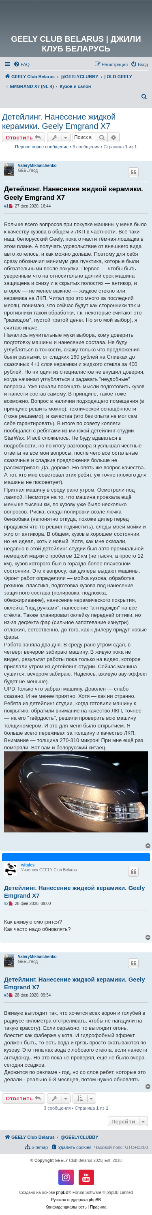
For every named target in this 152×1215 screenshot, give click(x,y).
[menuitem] (21, 64)
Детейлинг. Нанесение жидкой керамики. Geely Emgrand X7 (59, 121)
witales (27, 865)
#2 (6, 903)
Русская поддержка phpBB (76, 1200)
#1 (6, 206)
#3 (6, 995)
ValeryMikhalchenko (37, 165)
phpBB (62, 1192)
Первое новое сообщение (42, 146)
